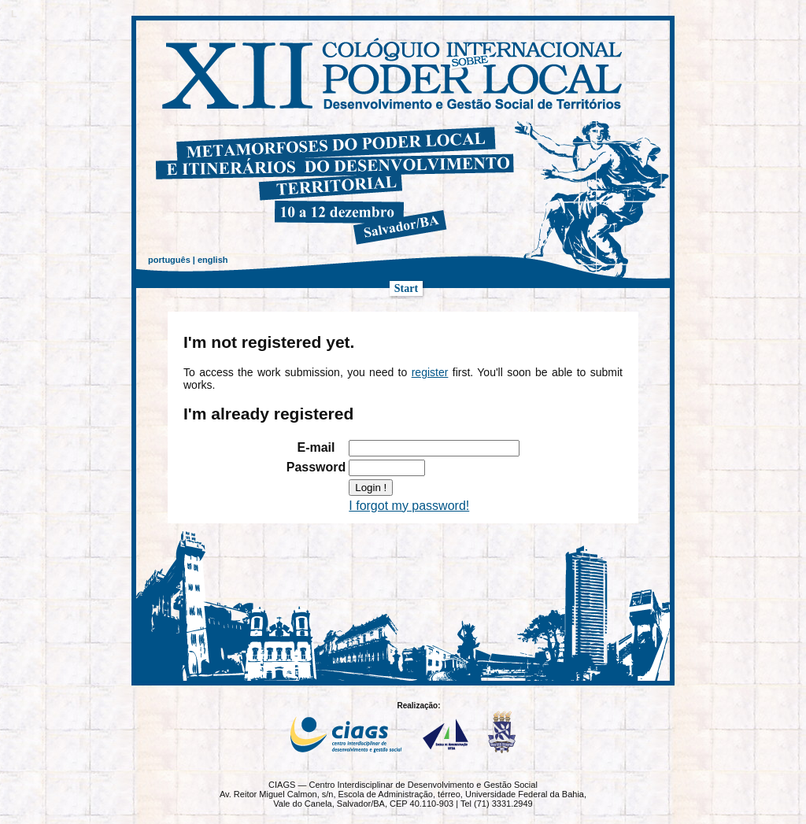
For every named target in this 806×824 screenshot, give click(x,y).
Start (406, 288)
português (169, 259)
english (213, 259)
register (430, 372)
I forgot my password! (409, 505)
